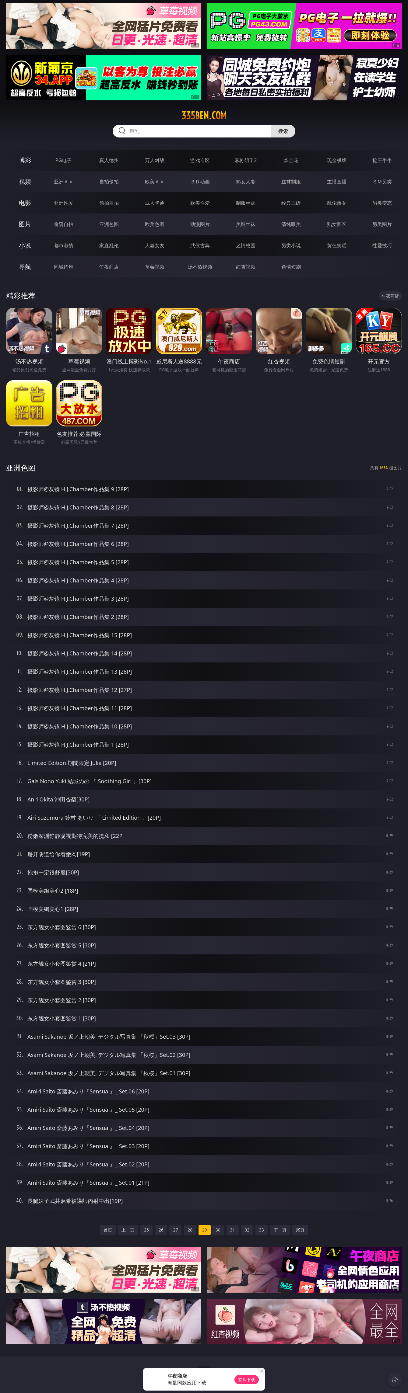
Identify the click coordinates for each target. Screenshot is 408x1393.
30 (218, 1230)
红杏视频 (245, 266)
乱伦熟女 (336, 203)
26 (161, 1230)
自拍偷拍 (109, 181)
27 (175, 1230)
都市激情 (63, 245)
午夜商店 (109, 266)
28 (190, 1230)
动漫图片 (200, 224)
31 (232, 1230)
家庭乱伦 (109, 245)
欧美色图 (154, 224)
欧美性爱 (200, 203)
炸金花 (291, 160)
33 (261, 1230)
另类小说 (291, 245)
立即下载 (246, 1379)
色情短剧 (291, 266)
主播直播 (336, 181)
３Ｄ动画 (200, 181)
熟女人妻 (245, 181)
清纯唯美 (291, 224)
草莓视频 (154, 266)
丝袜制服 (291, 181)
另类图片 (382, 224)
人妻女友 (154, 245)
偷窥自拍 (63, 224)
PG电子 (63, 160)
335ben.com (204, 115)
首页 (108, 1230)
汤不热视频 (200, 266)
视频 (25, 181)
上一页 (127, 1230)
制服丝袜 (245, 203)
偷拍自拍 (109, 203)
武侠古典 (200, 245)
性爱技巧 (382, 245)
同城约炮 (63, 266)
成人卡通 (154, 203)
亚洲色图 (109, 224)
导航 (25, 266)
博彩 (25, 160)
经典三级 (291, 203)
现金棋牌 (336, 160)
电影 (25, 203)
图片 (25, 224)
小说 (25, 245)
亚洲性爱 (63, 203)
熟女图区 (336, 224)
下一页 (280, 1230)
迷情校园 (245, 245)
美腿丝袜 (245, 224)
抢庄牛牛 (382, 160)
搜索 (283, 131)
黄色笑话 (336, 245)
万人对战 (154, 160)
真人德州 (109, 160)
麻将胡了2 (245, 160)
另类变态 (382, 203)
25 (146, 1230)
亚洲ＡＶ (63, 181)
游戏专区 (200, 160)
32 (246, 1230)
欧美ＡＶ (154, 181)
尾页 (300, 1230)
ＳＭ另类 (382, 181)
